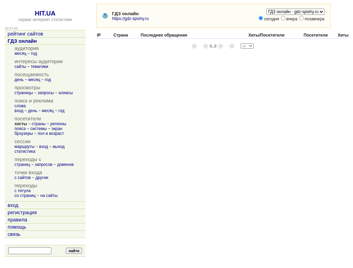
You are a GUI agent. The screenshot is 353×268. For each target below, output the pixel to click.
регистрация (22, 212)
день (19, 79)
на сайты (49, 195)
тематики (39, 66)
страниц (22, 164)
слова (20, 105)
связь (14, 234)
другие (42, 177)
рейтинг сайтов (25, 34)
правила (17, 219)
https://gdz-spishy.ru (130, 18)
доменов (65, 164)
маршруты (24, 146)
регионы (58, 123)
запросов (43, 164)
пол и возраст (51, 133)
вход (18, 110)
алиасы (66, 92)
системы (38, 128)
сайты (20, 66)
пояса (20, 128)
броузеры (23, 133)
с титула (22, 190)
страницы (23, 92)
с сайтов (22, 177)
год (34, 53)
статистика (24, 151)
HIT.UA (45, 13)
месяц (20, 53)
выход (58, 146)
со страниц (25, 195)
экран (56, 128)
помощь (17, 227)
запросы (46, 92)
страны (39, 123)
